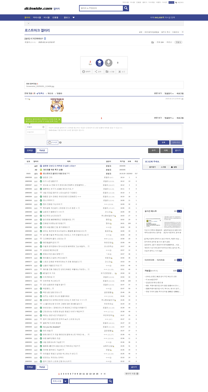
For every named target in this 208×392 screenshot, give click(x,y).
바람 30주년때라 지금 (50, 338)
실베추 (86, 71)
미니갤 (132, 2)
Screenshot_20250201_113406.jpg (40, 86)
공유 (98, 71)
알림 (174, 167)
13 (90, 374)
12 (87, 374)
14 (94, 374)
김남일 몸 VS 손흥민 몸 (154, 283)
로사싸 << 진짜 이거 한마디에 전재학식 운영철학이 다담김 (63, 185)
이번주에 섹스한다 (49, 281)
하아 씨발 (45, 331)
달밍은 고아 (46, 177)
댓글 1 (178, 42)
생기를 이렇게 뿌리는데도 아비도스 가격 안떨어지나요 (63, 235)
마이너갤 (126, 2)
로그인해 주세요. (152, 162)
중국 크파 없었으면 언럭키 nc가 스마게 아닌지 (60, 319)
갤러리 (27, 17)
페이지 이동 (131, 374)
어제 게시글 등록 (162, 17)
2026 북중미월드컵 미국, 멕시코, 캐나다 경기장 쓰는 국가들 (164, 289)
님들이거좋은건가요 (49, 266)
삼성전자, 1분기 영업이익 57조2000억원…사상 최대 (163, 245)
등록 (163, 142)
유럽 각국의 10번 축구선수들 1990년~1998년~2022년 (164, 292)
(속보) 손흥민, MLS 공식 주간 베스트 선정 (161, 277)
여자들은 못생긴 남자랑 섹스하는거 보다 (57, 354)
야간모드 (180, 2)
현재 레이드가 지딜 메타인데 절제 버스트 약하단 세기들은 (63, 335)
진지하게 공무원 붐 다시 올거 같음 (157, 242)
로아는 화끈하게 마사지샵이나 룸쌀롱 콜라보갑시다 (62, 231)
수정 (154, 150)
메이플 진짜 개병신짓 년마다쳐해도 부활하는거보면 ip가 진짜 (63, 269)
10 (80, 374)
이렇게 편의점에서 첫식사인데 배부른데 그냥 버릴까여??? (63, 246)
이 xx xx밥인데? (152, 280)
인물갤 (138, 2)
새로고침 (180, 94)
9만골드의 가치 (47, 273)
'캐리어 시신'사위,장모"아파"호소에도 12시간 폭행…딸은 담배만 (163, 248)
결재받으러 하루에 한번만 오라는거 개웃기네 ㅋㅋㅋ (62, 300)
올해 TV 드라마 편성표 (50, 323)
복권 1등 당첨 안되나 (50, 292)
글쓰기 (178, 150)
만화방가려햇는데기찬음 (51, 223)
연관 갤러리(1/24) (152, 32)
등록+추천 (176, 142)
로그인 (171, 2)
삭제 (182, 99)
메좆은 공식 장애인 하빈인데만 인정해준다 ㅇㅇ (60, 197)
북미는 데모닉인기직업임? (52, 315)
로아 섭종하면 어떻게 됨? (51, 285)
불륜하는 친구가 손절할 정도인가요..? (56, 189)
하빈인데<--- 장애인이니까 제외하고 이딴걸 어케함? (62, 308)
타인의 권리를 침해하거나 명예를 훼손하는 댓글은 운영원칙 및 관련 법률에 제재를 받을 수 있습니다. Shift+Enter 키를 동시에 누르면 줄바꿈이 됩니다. (86, 129)
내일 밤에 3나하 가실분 (51, 342)
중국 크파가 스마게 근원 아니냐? (54, 361)
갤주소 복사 (165, 32)
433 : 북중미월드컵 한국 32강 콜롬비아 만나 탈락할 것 (164, 286)
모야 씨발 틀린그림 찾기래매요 (54, 227)
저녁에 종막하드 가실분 (51, 350)
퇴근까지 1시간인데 (49, 216)
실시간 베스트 (151, 211)
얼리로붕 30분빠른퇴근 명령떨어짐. (55, 220)
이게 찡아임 (46, 277)
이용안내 (175, 32)
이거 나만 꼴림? (48, 181)
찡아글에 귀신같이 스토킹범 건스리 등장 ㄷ (59, 208)
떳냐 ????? (46, 200)
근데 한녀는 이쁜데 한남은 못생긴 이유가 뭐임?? (61, 312)
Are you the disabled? (50, 327)
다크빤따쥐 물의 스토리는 (52, 239)
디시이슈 (161, 260)
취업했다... (46, 289)
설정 (140, 32)
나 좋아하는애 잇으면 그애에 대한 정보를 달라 (60, 304)
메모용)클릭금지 (48, 243)
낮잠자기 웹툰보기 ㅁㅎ (51, 212)
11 (84, 374)
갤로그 (145, 2)
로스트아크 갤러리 (37, 30)
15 (97, 374)
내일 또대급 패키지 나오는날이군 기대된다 (58, 193)
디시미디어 (149, 260)
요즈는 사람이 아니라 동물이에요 (54, 296)
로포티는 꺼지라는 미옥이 (52, 358)
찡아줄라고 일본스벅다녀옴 (52, 258)
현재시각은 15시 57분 (50, 254)
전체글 (30, 150)
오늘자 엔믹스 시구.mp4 (153, 251)
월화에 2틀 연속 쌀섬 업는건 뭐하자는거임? (59, 346)
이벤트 (158, 2)
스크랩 (152, 42)
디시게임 (152, 2)
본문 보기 (158, 93)
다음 (101, 374)
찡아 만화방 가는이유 (50, 204)
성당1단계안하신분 (49, 250)
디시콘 (164, 2)
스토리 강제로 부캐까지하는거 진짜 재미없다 (59, 262)
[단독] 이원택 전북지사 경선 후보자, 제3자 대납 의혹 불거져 (163, 239)
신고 (121, 71)
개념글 (42, 150)
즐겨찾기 (152, 167)
